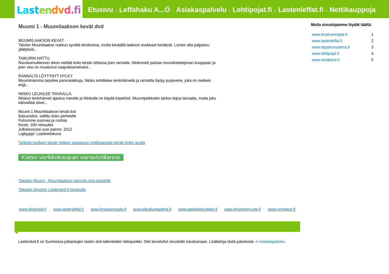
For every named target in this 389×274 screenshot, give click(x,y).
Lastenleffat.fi (301, 10)
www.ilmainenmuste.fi (242, 209)
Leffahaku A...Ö (144, 10)
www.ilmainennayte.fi (108, 209)
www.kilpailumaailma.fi (152, 209)
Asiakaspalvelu (201, 10)
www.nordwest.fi (281, 209)
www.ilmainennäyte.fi (329, 34)
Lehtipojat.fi (252, 10)
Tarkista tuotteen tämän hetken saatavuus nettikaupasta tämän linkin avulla (81, 142)
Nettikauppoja (353, 10)
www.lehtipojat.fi (32, 209)
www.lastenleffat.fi (68, 209)
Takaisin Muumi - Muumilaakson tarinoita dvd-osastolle (64, 181)
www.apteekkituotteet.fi (197, 209)
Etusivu (100, 10)
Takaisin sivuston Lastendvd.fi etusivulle (52, 189)
